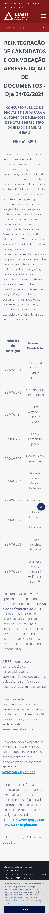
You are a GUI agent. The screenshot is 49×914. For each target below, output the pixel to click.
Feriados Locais (12, 870)
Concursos (41, 874)
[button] (44, 27)
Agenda (28, 867)
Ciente (24, 909)
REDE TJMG (8, 7)
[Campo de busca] (24, 27)
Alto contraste (10, 4)
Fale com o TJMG (38, 4)
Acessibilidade (19, 7)
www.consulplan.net (18, 729)
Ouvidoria (27, 878)
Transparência (24, 4)
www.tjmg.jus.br (32, 819)
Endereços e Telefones (12, 867)
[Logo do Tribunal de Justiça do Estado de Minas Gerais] (16, 17)
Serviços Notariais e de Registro (19, 874)
